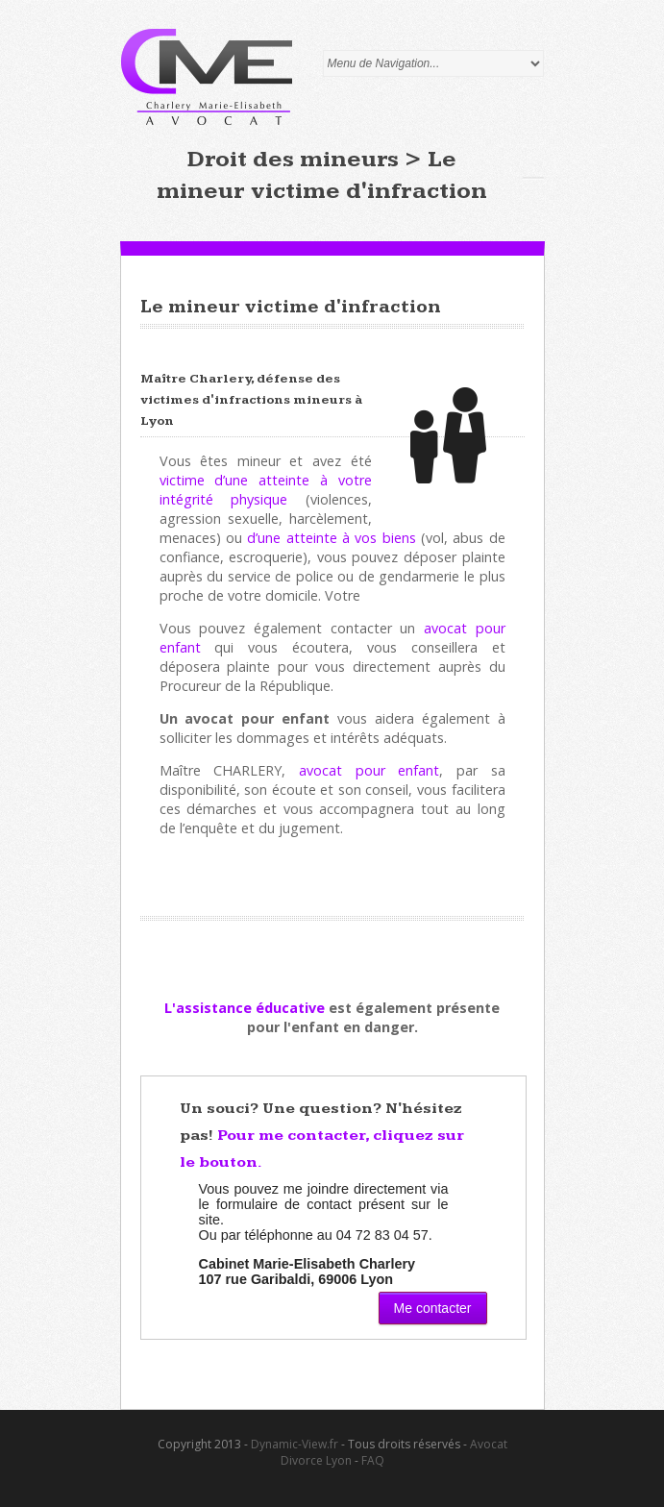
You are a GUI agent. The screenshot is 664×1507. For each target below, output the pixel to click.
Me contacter (433, 1308)
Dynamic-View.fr (294, 1444)
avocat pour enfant (369, 770)
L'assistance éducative (244, 1008)
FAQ (372, 1460)
